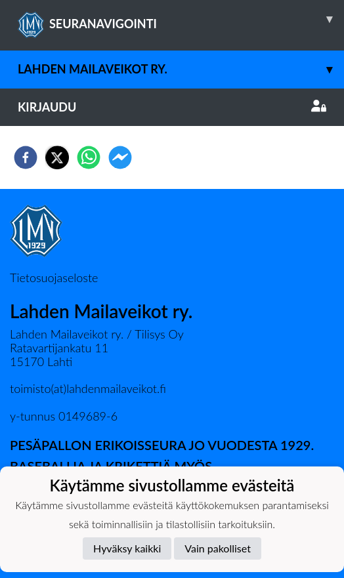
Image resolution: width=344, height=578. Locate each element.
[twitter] (57, 157)
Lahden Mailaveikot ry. (181, 69)
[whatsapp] (88, 157)
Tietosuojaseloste (54, 277)
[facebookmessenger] (120, 157)
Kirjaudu (172, 107)
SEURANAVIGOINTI (181, 19)
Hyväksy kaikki (127, 548)
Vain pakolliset (217, 548)
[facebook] (25, 157)
